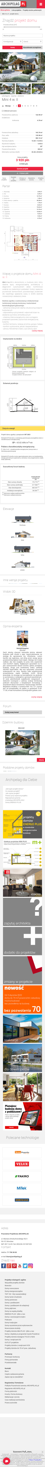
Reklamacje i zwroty (12, 1397)
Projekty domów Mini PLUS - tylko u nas (19, 1331)
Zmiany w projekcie (22, 179)
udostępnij (6, 96)
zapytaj (13, 96)
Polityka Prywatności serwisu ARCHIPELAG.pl (22, 1386)
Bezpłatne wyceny (31, 179)
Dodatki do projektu (13, 178)
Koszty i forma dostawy (13, 1394)
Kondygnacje (8, 41)
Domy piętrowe (10, 1308)
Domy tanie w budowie (13, 1297)
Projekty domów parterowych (32, 10)
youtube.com (19, 1265)
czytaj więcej (37, 331)
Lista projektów (16, 10)
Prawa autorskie (11, 1403)
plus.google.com (9, 1265)
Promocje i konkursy (12, 1357)
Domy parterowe (11, 1300)
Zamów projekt (22, 169)
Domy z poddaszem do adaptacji (17, 1305)
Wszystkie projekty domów (15, 1283)
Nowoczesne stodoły (12, 1328)
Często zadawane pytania (14, 1374)
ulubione (20, 96)
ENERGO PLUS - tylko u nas (15, 1314)
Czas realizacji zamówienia (15, 1400)
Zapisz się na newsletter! (14, 1377)
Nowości (8, 1285)
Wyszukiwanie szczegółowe (32, 47)
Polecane (8, 1320)
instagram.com (30, 1265)
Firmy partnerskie (11, 1360)
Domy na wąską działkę (13, 1311)
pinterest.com (14, 1265)
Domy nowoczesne (12, 1288)
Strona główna (5, 10)
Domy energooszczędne (13, 1291)
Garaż (26, 41)
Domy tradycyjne (11, 1323)
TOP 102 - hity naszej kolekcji (15, 1294)
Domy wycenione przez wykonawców (18, 1325)
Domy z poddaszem (12, 1303)
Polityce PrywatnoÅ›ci (35, 1460)
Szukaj (12, 47)
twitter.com (25, 1265)
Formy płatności (11, 1391)
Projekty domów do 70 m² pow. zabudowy (20, 1348)
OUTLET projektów (12, 1342)
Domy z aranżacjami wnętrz (15, 1317)
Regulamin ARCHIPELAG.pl (15, 1388)
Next (42, 89)
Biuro (7, 1371)
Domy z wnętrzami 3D (13, 1340)
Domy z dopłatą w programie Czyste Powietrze (22, 1334)
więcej (41, 760)
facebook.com (3, 1265)
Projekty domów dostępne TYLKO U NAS (20, 1337)
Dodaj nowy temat (12, 712)
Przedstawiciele (10, 1363)
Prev (3, 89)
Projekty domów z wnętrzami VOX (17, 1345)
